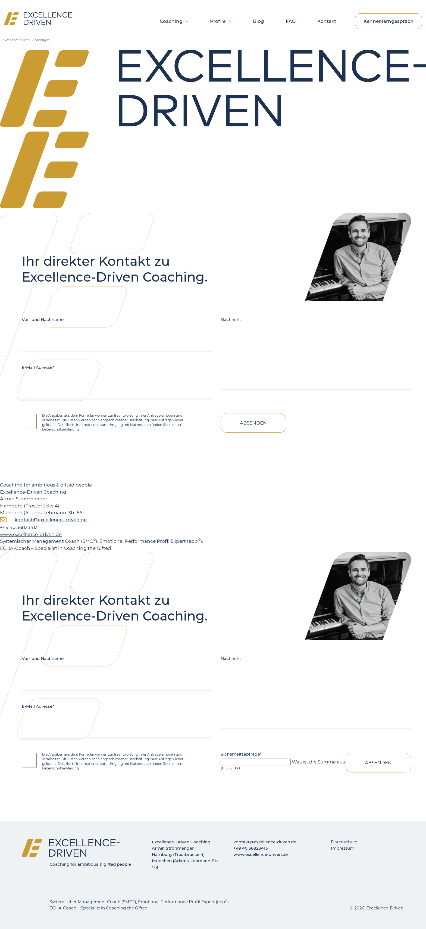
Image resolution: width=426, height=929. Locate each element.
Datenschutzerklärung (60, 429)
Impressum (342, 848)
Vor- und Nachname (43, 319)
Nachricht (231, 319)
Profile (217, 21)
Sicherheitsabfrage (241, 754)
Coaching (171, 21)
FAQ (291, 21)
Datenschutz (344, 841)
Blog (258, 21)
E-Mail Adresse (38, 367)
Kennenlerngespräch (389, 21)
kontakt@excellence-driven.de (51, 519)
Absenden (253, 423)
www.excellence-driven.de (31, 534)
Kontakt (326, 21)
